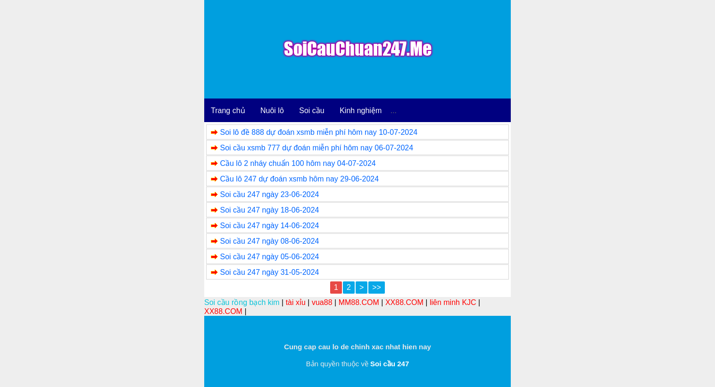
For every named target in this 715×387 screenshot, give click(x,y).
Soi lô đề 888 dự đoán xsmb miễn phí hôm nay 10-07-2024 (318, 132)
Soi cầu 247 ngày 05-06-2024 (269, 257)
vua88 (322, 302)
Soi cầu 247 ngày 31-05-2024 (269, 272)
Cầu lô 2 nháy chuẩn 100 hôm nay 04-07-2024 (297, 163)
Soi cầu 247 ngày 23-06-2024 (269, 194)
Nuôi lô (272, 111)
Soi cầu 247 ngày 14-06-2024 (269, 226)
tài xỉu (296, 302)
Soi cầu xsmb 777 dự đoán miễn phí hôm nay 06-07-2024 (316, 148)
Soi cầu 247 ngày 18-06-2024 (269, 210)
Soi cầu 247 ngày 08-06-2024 (269, 241)
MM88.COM (359, 302)
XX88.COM (404, 302)
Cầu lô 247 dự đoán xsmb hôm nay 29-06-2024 (299, 179)
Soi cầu (311, 111)
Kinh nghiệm (361, 111)
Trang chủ (228, 111)
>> (376, 287)
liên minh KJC (453, 302)
